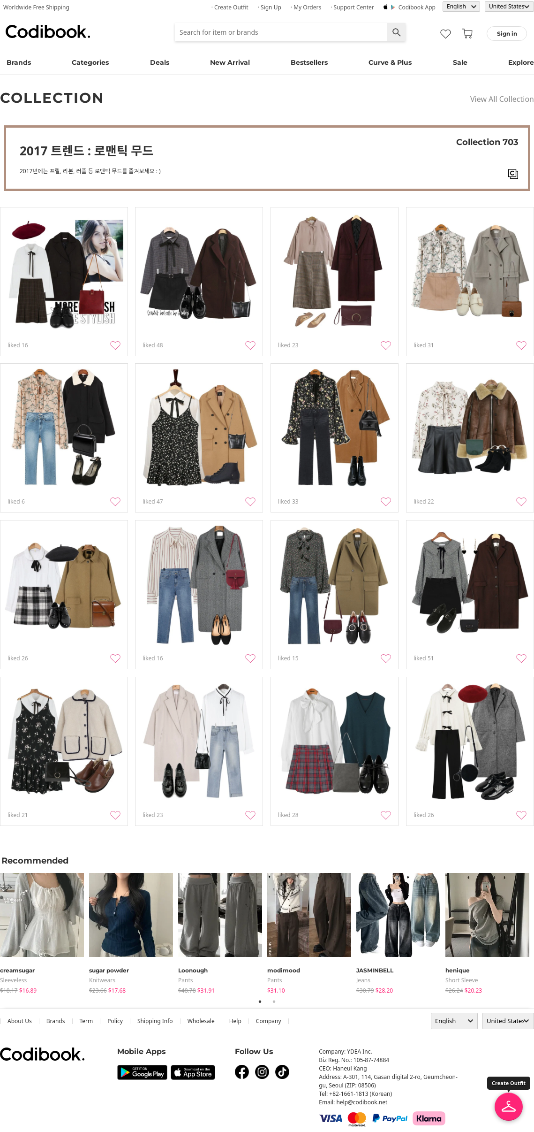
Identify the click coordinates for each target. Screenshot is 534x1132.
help (235, 1021)
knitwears (102, 980)
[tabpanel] (44, 931)
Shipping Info (155, 1021)
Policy (115, 1021)
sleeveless (13, 980)
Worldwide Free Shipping (36, 7)
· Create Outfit (229, 7)
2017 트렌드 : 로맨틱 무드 (86, 150)
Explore (521, 62)
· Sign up (269, 7)
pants (185, 980)
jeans (363, 980)
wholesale (201, 1021)
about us (20, 1021)
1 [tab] (260, 1001)
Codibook (48, 31)
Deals (159, 62)
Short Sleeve (461, 980)
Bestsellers (309, 62)
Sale (460, 62)
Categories (90, 62)
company (268, 1021)
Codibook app (417, 7)
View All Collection (502, 99)
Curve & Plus (390, 62)
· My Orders (306, 7)
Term (86, 1021)
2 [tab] (274, 1001)
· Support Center (352, 7)
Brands (19, 62)
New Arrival (230, 62)
